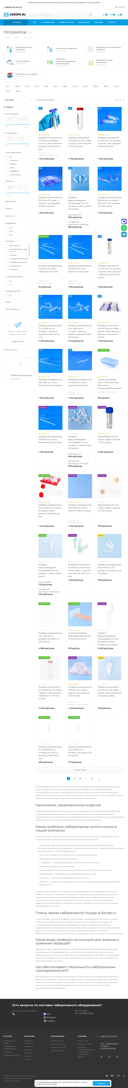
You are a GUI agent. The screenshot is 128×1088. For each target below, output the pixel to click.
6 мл (55, 86)
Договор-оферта (58, 1050)
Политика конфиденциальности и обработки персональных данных (86, 1051)
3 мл (36, 86)
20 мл (95, 86)
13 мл (18, 91)
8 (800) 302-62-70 (13, 7)
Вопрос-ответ (83, 1041)
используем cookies (48, 1082)
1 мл (7, 86)
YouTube (117, 1054)
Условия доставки (58, 1044)
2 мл (27, 86)
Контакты (28, 1050)
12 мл (8, 91)
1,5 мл (17, 86)
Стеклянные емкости (11, 1055)
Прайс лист (28, 1056)
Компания (29, 1036)
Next (30, 357)
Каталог (7, 1036)
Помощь (82, 1036)
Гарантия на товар (58, 1047)
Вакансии (28, 1053)
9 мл (65, 86)
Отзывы (27, 1059)
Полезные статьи (10, 350)
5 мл (46, 86)
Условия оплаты (57, 1041)
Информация (57, 1036)
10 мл (75, 86)
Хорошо (101, 1083)
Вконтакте (101, 1054)
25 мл (106, 86)
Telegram (109, 1054)
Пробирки (7, 1052)
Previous (26, 357)
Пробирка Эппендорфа (22, 375)
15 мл (85, 86)
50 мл (116, 86)
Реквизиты (28, 1046)
